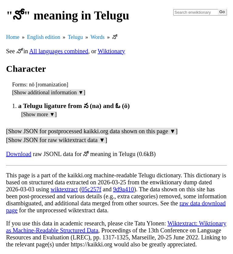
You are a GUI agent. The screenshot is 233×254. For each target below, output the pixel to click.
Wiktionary (111, 51)
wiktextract (64, 189)
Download (18, 154)
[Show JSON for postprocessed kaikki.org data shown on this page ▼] (91, 131)
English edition (43, 37)
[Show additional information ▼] (48, 92)
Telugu (75, 37)
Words (97, 37)
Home (12, 37)
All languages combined (58, 51)
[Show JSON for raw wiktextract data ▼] (56, 140)
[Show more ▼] (39, 114)
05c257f (91, 189)
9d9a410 (123, 189)
